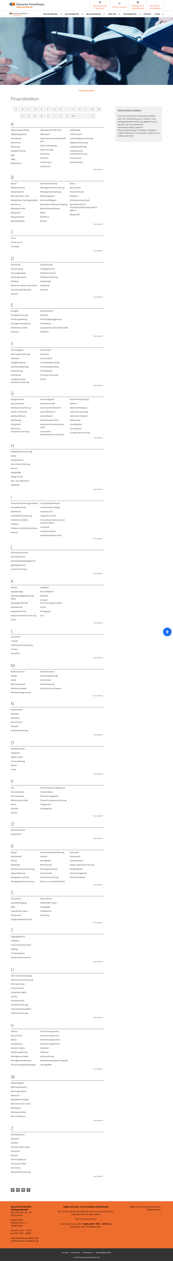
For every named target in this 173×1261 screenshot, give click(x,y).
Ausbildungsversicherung (81, 138)
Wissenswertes (131, 14)
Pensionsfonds (17, 792)
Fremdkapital (46, 370)
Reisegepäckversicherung (22, 881)
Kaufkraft (44, 587)
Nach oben (98, 169)
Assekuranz (45, 166)
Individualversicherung (21, 515)
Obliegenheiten (18, 748)
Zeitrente (15, 1138)
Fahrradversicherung (20, 354)
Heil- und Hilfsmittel (20, 481)
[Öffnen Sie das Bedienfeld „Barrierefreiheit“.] (167, 632)
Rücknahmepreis (77, 877)
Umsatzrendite (17, 1000)
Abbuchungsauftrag (20, 130)
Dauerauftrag (17, 269)
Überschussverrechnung (22, 980)
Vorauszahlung (47, 1056)
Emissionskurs (46, 311)
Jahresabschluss (18, 556)
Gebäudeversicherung (21, 407)
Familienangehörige (20, 366)
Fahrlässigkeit (17, 350)
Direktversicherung (49, 277)
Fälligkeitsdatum (18, 362)
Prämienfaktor (46, 792)
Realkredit (15, 865)
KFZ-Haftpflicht (47, 591)
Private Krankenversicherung (53, 800)
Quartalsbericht (18, 830)
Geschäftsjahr (46, 416)
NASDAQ (15, 713)
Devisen (14, 294)
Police (13, 804)
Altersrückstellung (48, 145)
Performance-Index (19, 800)
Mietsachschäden (19, 688)
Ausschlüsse (75, 158)
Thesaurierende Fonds (21, 945)
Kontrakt (44, 595)
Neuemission (17, 722)
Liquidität (15, 653)
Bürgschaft (75, 214)
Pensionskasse (17, 796)
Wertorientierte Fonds (21, 1103)
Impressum (75, 1252)
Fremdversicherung (49, 375)
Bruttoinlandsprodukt (79, 200)
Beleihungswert (47, 196)
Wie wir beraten (74, 14)
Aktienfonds (16, 163)
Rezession (74, 852)
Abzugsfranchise (18, 151)
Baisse (14, 183)
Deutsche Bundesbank (21, 289)
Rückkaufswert (76, 869)
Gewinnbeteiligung (78, 407)
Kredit (43, 607)
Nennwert (15, 718)
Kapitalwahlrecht (18, 611)
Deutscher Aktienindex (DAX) (24, 285)
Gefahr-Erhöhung (19, 411)
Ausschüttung (76, 162)
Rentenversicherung (49, 877)
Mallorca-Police (18, 671)
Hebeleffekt (16, 472)
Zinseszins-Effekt (18, 1163)
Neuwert (15, 726)
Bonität (43, 221)
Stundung (44, 915)
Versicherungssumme (50, 1039)
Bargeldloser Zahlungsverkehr (24, 200)
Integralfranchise (48, 515)
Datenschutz (88, 1252)
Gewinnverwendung (79, 411)
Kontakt (147, 14)
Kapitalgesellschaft (19, 603)
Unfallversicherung (19, 1004)
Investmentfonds (48, 531)
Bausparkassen (18, 217)
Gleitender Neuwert (79, 416)
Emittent (44, 315)
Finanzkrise (16, 375)
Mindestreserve (47, 671)
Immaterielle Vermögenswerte (24, 503)
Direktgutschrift (47, 269)
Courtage (15, 246)
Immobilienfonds (18, 507)
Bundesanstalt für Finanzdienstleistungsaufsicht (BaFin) (83, 207)
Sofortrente (16, 915)
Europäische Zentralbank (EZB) (54, 327)
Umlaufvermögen (18, 992)
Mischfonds (45, 680)
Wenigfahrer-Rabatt (20, 1099)
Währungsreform (18, 1091)
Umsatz (14, 996)
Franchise (44, 354)
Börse (72, 183)
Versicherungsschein (49, 1031)
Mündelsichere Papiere (50, 688)
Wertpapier (16, 1108)
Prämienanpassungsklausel (52, 787)
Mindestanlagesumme (21, 692)
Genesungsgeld (47, 399)
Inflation (14, 524)
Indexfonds (16, 511)
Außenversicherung (79, 142)
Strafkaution (45, 911)
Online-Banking (18, 761)
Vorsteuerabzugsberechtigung (54, 1060)
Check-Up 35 (16, 242)
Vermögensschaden (20, 1056)
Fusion (43, 379)
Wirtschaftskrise (18, 1116)
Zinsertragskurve (18, 1159)
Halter (13, 456)
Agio (13, 155)
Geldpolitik (16, 424)
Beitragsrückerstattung (50, 191)
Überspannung (17, 984)
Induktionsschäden (19, 520)
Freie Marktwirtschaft (50, 362)
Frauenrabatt (46, 358)
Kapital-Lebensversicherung (23, 615)
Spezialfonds (46, 898)
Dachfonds (16, 264)
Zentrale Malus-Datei (20, 1147)
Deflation (15, 281)
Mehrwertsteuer (18, 684)
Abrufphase (16, 138)
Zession (14, 1155)
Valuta (13, 1039)
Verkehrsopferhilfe (19, 1052)
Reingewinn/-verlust (20, 877)
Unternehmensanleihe (21, 1009)
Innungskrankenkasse (50, 503)
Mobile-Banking (47, 684)
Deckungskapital (18, 273)
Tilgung (14, 949)
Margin (14, 676)
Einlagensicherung (19, 315)
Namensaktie (17, 709)
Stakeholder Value (48, 903)
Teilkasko (15, 940)
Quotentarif (16, 834)
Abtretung (15, 146)
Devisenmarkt (46, 264)
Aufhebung (75, 130)
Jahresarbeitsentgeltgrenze (23, 561)
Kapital (14, 587)
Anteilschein (45, 162)
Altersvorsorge (46, 149)
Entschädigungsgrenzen (51, 319)
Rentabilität (45, 860)
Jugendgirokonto (18, 565)
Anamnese (45, 154)
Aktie (13, 159)
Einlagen (15, 311)
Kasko (13, 619)
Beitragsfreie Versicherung (52, 187)
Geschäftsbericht (48, 411)
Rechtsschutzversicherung (23, 869)
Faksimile (15, 358)
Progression (45, 804)
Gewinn (73, 403)
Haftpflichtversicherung (21, 451)
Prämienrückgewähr (49, 796)
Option (14, 765)
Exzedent (44, 331)
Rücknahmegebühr (78, 873)
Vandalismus (16, 1044)
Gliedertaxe (75, 420)
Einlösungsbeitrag (19, 319)
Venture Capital (18, 1048)
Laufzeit (14, 641)
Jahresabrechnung (19, 552)
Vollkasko (44, 1052)
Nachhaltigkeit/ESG (103, 1252)
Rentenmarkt (46, 873)
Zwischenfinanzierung (21, 1172)
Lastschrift (15, 636)
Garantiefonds (17, 403)
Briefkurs (74, 196)
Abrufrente (16, 142)
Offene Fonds (17, 757)
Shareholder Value (19, 911)
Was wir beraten (52, 14)
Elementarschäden (19, 327)
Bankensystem (17, 191)
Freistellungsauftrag (49, 366)
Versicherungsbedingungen (23, 1064)
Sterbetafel (45, 907)
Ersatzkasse (45, 323)
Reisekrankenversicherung (52, 852)
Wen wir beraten (95, 14)
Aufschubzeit (76, 134)
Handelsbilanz (17, 460)
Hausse (14, 468)
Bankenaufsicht (18, 187)
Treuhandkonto (18, 953)
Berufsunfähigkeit (48, 200)
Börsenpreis (75, 187)
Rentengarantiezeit (49, 869)
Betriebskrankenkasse (50, 208)
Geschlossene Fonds (49, 420)
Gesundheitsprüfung (79, 399)
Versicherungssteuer (49, 1035)
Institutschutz (46, 511)
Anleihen (44, 158)
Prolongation (46, 808)
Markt (13, 680)
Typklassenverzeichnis (21, 957)
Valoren (14, 1031)
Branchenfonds (77, 191)
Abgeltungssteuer (19, 134)
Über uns (114, 14)
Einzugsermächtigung (21, 323)
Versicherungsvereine (50, 1044)
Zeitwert (14, 1142)
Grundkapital (76, 424)
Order (13, 769)
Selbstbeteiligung (19, 903)
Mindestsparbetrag (49, 676)
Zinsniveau (16, 1167)
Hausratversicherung (20, 464)
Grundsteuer (75, 428)
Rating (14, 860)
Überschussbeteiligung (21, 975)
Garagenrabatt (17, 399)
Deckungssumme (18, 277)
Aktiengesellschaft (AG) (50, 130)
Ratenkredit (16, 856)
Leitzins (14, 649)
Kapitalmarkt (16, 607)
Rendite (43, 856)
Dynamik (44, 289)
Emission (15, 331)
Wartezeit (15, 1095)
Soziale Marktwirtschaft (21, 919)
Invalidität (44, 527)
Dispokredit (45, 281)
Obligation (15, 753)
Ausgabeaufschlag (78, 146)
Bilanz (43, 212)
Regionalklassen (18, 873)
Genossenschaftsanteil (50, 407)
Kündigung (45, 611)
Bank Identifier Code (20, 196)
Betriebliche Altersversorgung (53, 204)
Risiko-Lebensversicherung (82, 865)
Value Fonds (16, 1035)
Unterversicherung (19, 1013)
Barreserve (16, 204)
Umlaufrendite (17, 988)
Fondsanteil (45, 350)
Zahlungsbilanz (18, 1134)
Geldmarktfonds (18, 416)
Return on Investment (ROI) (52, 881)
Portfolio (14, 808)
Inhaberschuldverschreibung (24, 528)
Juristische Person (19, 569)
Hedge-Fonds (17, 476)
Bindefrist (44, 217)
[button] (12, 1190)
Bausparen (16, 212)
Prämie (14, 812)
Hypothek (15, 485)
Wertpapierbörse (18, 1112)
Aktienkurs (45, 134)
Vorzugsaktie (46, 1064)
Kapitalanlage (17, 591)
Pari (12, 787)
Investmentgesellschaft (50, 535)
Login (159, 14)
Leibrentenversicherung (22, 645)
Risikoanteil (75, 856)
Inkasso (14, 532)
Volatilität (44, 1048)
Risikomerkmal (76, 860)
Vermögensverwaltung (21, 1060)
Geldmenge (16, 420)
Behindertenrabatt (48, 183)
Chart (13, 238)
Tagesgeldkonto (18, 936)
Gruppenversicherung (80, 432)
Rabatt (14, 852)
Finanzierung (17, 370)
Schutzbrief (16, 898)
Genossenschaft (47, 403)
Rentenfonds (46, 865)
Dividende (44, 285)
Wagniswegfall (17, 1083)
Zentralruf (15, 1151)
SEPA (13, 907)
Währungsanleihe (19, 1087)
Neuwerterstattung (19, 730)
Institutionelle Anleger (50, 507)
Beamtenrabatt (17, 221)
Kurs (42, 615)
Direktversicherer (48, 273)
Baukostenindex (18, 208)
